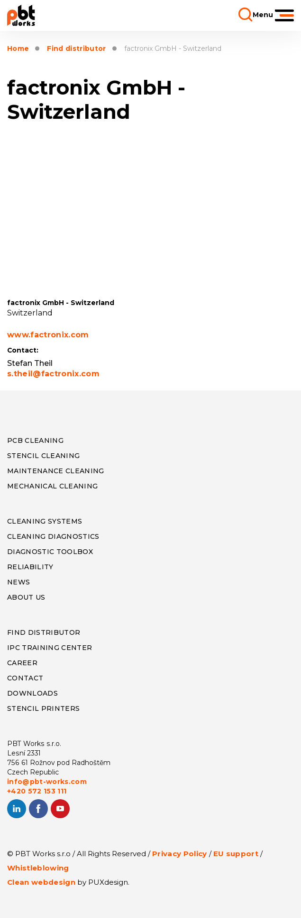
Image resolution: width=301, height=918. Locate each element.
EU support (235, 853)
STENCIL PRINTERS (43, 708)
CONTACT (25, 678)
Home (18, 49)
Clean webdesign (41, 882)
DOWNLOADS (32, 693)
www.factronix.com (48, 334)
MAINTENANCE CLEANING (55, 471)
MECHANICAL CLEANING (52, 486)
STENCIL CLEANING (43, 455)
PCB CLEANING (35, 440)
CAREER (22, 663)
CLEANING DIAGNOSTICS (53, 536)
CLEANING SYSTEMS (44, 521)
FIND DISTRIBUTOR (43, 632)
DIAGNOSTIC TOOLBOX (50, 551)
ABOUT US (26, 597)
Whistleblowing (38, 867)
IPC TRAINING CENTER (49, 647)
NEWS (18, 582)
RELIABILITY (30, 567)
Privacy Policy (179, 853)
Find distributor (76, 49)
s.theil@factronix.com (53, 373)
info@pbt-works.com (47, 781)
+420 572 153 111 (36, 791)
